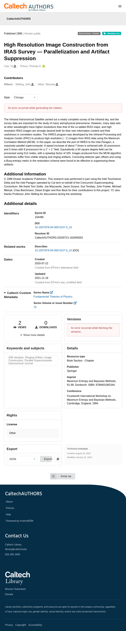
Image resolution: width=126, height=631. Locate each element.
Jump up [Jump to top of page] (60, 476)
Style (7, 97)
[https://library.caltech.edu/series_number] (76, 303)
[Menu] (120, 6)
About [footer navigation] (9, 502)
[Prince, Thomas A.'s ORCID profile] (43, 66)
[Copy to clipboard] (57, 459)
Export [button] (48, 459)
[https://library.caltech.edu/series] (52, 292)
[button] (33, 433)
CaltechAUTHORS (19, 18)
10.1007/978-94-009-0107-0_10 (53, 227)
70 (34, 307)
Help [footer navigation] (8, 514)
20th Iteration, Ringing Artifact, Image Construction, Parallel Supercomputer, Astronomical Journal (30, 360)
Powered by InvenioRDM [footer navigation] (19, 521)
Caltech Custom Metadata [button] (17, 295)
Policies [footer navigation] (10, 508)
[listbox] (24, 97)
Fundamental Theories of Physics (52, 296)
